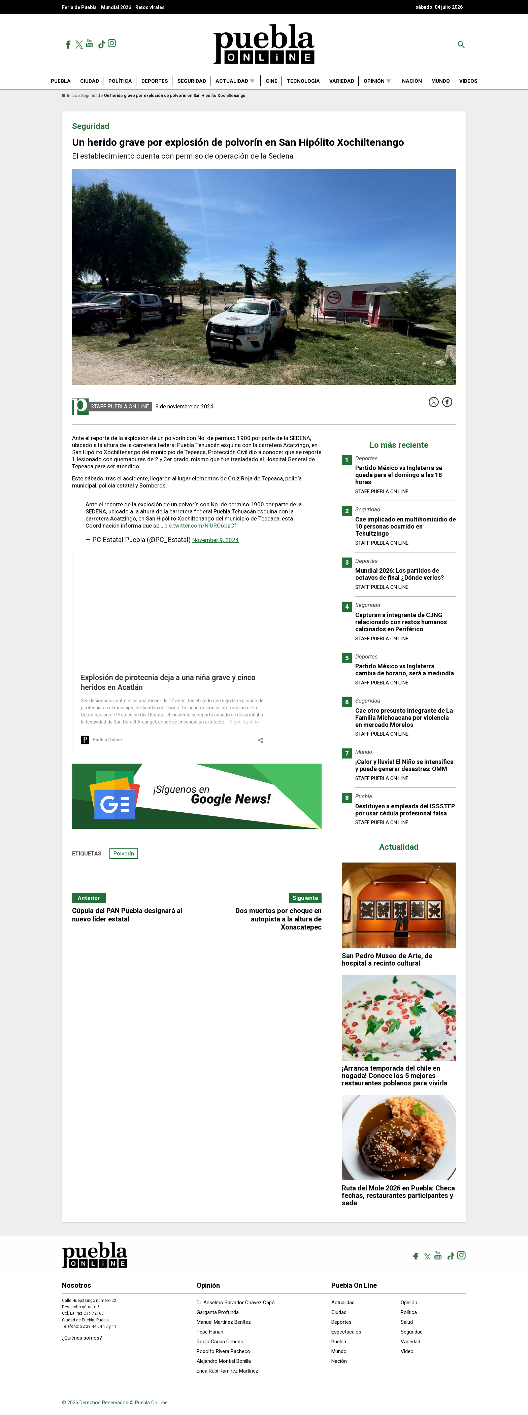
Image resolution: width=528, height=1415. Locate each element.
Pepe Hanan (210, 1332)
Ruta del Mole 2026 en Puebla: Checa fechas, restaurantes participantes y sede (398, 1195)
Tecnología (303, 81)
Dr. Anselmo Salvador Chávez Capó (236, 1303)
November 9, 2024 (215, 540)
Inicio (72, 95)
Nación (412, 81)
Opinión (374, 81)
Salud (407, 1322)
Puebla (61, 81)
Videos (468, 81)
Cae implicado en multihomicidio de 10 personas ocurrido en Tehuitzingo (405, 526)
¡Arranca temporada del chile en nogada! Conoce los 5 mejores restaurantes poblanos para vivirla (395, 1075)
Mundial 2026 (116, 7)
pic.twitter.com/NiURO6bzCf (200, 525)
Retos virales (150, 7)
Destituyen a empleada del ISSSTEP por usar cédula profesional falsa (405, 810)
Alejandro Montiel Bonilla (224, 1361)
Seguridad (191, 81)
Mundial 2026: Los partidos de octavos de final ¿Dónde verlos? (399, 574)
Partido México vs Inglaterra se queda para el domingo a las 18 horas (398, 474)
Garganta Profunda (218, 1312)
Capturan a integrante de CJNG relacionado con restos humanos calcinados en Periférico (401, 622)
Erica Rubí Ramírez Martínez (227, 1371)
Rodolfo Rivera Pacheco (223, 1351)
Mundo (440, 81)
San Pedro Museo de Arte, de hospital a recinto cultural (387, 959)
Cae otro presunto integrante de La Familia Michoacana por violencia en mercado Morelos (404, 717)
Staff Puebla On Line (120, 406)
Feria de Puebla (79, 7)
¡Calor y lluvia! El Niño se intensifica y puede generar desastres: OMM (404, 765)
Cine (271, 81)
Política (120, 81)
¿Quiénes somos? (82, 1338)
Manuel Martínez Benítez (224, 1322)
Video (407, 1351)
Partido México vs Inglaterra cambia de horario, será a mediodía (404, 670)
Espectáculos (346, 1332)
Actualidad (232, 81)
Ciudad (89, 81)
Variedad (341, 81)
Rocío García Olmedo (220, 1342)
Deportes (154, 81)
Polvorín (123, 853)
